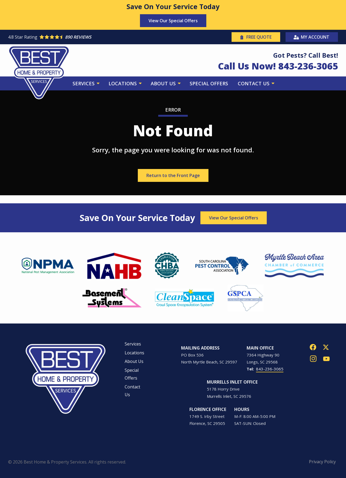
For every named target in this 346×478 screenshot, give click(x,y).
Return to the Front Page (173, 175)
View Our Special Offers (173, 21)
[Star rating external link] (90, 37)
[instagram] (313, 358)
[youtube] (326, 358)
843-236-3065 (269, 369)
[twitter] (326, 346)
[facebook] (313, 346)
